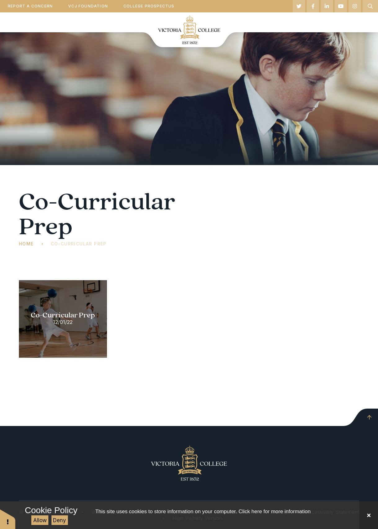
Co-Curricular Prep (79, 243)
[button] (8, 519)
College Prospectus (149, 6)
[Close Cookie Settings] (368, 515)
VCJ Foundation (88, 6)
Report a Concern (30, 6)
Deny (59, 520)
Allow (40, 520)
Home (26, 243)
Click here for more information (274, 511)
